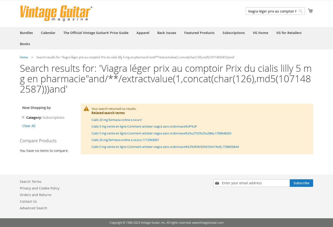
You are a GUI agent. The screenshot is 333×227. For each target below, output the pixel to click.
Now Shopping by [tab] (36, 107)
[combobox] (275, 11)
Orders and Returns (36, 195)
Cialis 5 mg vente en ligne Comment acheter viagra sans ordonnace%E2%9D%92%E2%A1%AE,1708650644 (165, 147)
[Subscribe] (301, 183)
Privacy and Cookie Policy (39, 188)
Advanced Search (33, 208)
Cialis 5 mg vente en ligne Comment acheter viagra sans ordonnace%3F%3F (144, 126)
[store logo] (56, 13)
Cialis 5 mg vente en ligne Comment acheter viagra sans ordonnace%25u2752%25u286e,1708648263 (161, 133)
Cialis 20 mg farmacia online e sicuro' (117, 120)
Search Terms (30, 181)
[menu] (166, 38)
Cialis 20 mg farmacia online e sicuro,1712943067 (125, 140)
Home (24, 57)
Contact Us (28, 201)
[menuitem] (26, 32)
